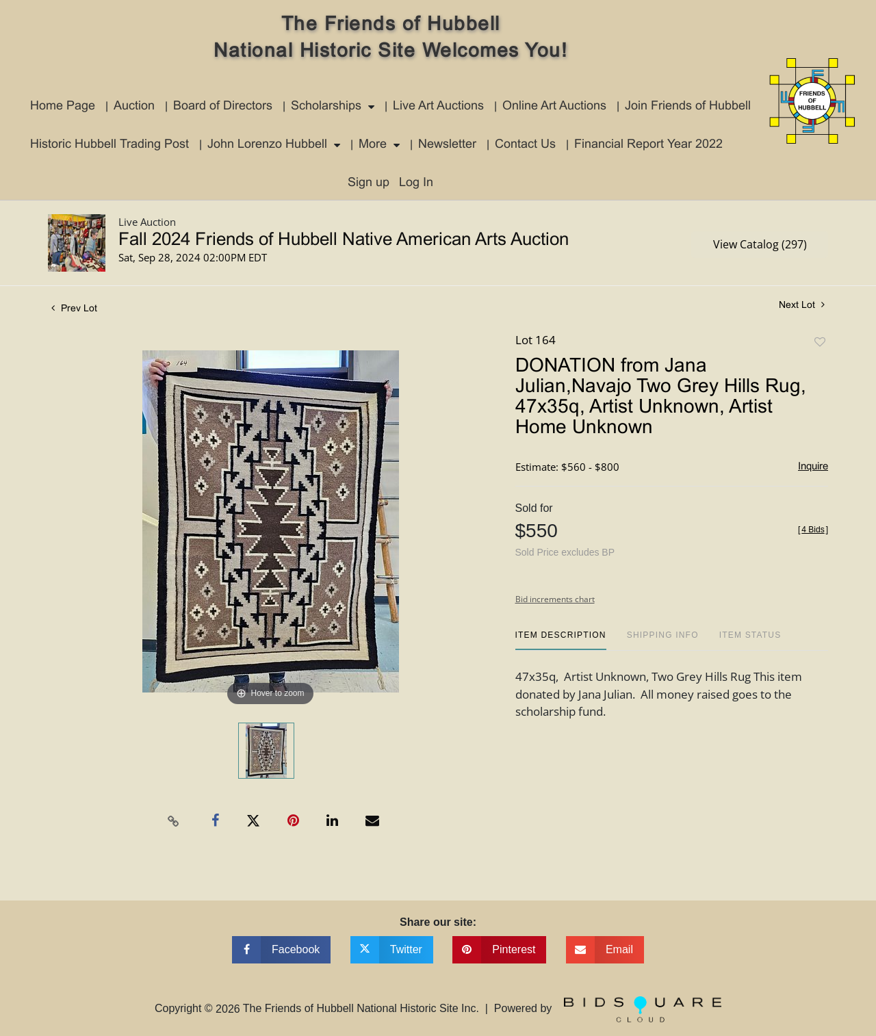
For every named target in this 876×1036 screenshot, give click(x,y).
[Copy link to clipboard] (174, 821)
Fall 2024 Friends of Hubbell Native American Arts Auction (343, 240)
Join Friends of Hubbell (688, 106)
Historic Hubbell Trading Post (109, 145)
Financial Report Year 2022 (648, 145)
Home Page (62, 106)
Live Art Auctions (438, 106)
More (373, 145)
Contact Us (525, 145)
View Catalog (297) (760, 244)
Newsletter (447, 145)
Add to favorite (820, 342)
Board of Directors (222, 106)
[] (813, 529)
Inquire (813, 466)
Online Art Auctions (554, 106)
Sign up (368, 183)
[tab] (560, 640)
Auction (134, 106)
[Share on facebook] (281, 949)
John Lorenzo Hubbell (267, 145)
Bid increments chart (555, 599)
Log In (416, 183)
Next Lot (802, 305)
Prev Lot (74, 309)
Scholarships (326, 106)
